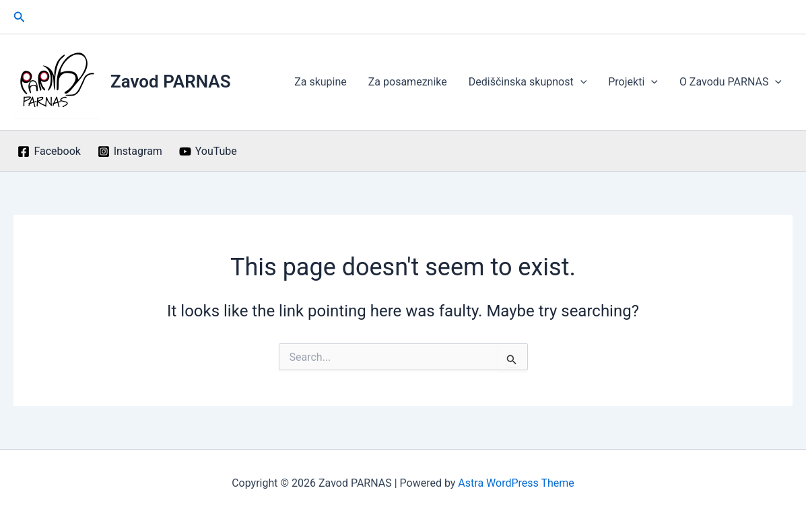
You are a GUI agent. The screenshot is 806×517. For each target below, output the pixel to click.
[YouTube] (207, 151)
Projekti (633, 82)
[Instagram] (129, 151)
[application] (580, 82)
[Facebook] (49, 151)
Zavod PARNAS (170, 81)
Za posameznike (407, 81)
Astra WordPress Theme (516, 483)
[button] (19, 17)
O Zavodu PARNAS (730, 82)
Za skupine (320, 81)
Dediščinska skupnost (528, 82)
